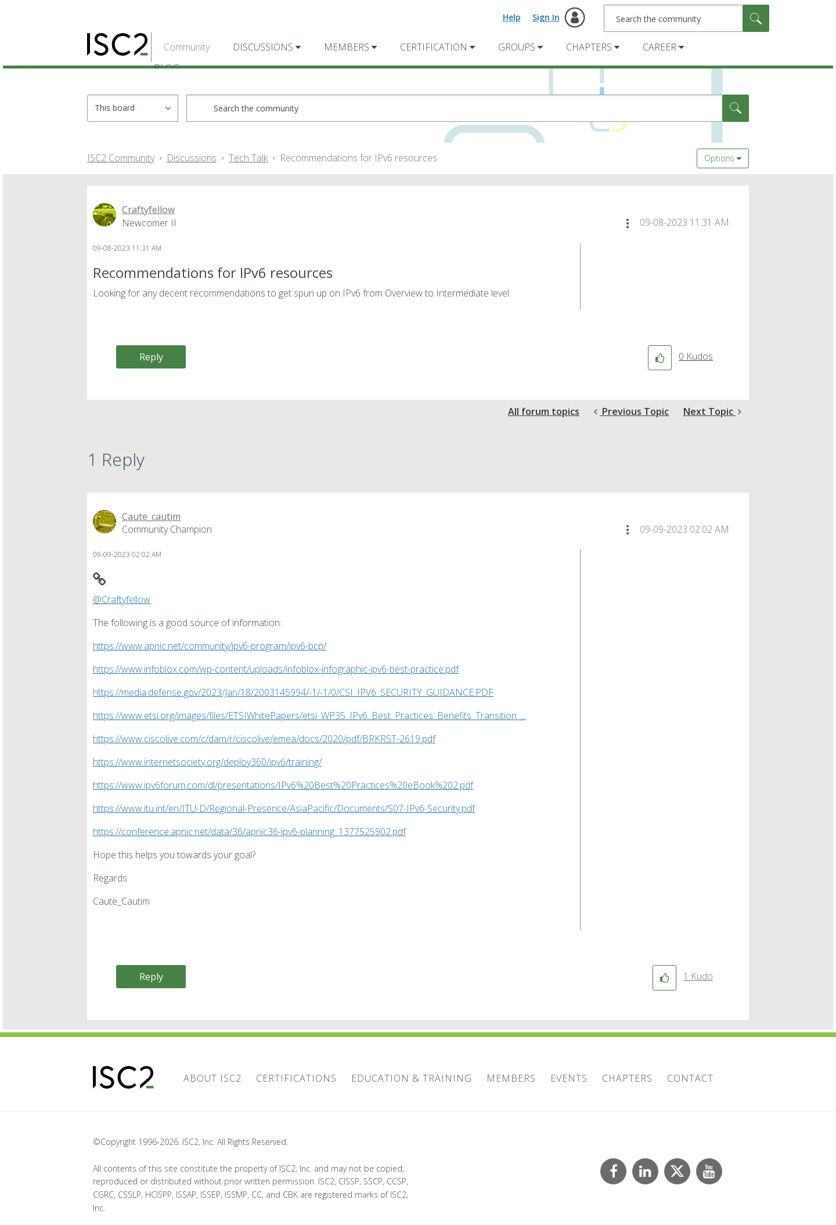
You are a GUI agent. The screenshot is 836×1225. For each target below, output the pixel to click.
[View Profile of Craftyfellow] (148, 209)
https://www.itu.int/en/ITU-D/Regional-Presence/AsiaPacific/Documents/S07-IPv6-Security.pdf (284, 808)
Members (346, 47)
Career (659, 47)
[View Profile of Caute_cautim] (151, 516)
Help (512, 17)
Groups (516, 47)
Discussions (263, 47)
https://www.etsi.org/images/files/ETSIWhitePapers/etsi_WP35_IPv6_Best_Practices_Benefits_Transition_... (309, 715)
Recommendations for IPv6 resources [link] (358, 157)
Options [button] (719, 158)
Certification (433, 47)
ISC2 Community (120, 157)
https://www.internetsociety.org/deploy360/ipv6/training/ (207, 762)
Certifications (296, 1078)
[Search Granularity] (133, 108)
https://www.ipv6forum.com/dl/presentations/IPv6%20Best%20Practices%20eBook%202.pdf (283, 785)
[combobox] (686, 18)
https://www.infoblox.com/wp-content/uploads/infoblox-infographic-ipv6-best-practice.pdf (276, 669)
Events (569, 1078)
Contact (690, 1078)
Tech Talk (248, 157)
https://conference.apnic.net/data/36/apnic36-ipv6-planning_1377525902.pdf (249, 831)
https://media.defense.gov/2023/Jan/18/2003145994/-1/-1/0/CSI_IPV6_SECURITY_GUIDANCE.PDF (293, 692)
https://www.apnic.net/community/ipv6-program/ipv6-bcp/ (209, 645)
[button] (627, 223)
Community (187, 47)
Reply (151, 356)
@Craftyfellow (121, 599)
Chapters (589, 47)
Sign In (546, 17)
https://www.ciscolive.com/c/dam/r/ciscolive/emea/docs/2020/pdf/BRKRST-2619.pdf (264, 738)
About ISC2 (212, 1078)
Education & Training (411, 1078)
